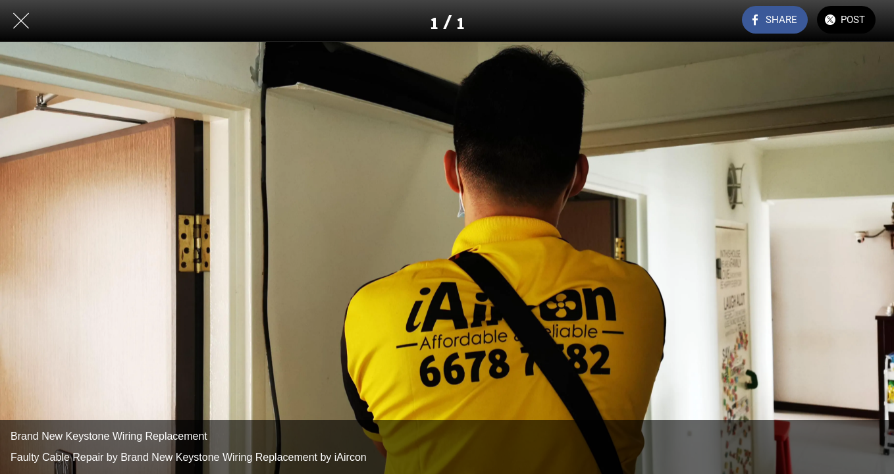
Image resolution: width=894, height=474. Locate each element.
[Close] (21, 21)
